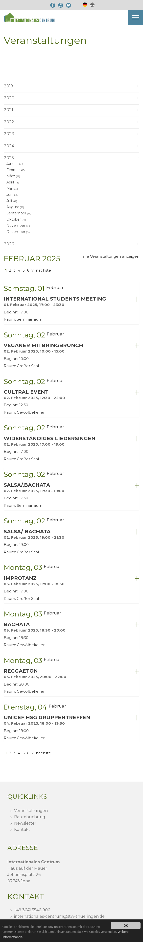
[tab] (71, 302)
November (15, 225)
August (12, 207)
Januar (12, 163)
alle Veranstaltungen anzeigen (110, 256)
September (16, 213)
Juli (9, 201)
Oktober (13, 219)
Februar (13, 170)
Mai (9, 188)
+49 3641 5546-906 (32, 910)
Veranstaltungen (31, 810)
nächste (43, 270)
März (10, 176)
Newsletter (25, 823)
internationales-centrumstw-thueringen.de (59, 916)
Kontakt (22, 829)
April (10, 182)
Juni (9, 194)
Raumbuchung (29, 817)
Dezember (15, 231)
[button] (135, 17)
